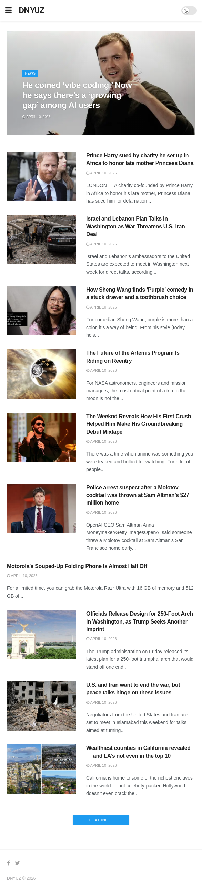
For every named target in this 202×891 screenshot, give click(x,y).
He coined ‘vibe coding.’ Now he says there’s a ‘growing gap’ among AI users (77, 95)
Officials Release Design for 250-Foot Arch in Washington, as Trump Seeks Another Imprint (139, 621)
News (30, 73)
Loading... (101, 820)
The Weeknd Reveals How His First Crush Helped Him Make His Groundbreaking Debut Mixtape (138, 424)
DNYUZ (31, 10)
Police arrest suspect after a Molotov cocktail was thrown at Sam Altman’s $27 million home (137, 495)
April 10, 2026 (36, 117)
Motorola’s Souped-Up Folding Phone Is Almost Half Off (77, 566)
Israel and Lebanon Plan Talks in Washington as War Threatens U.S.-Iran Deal (135, 226)
